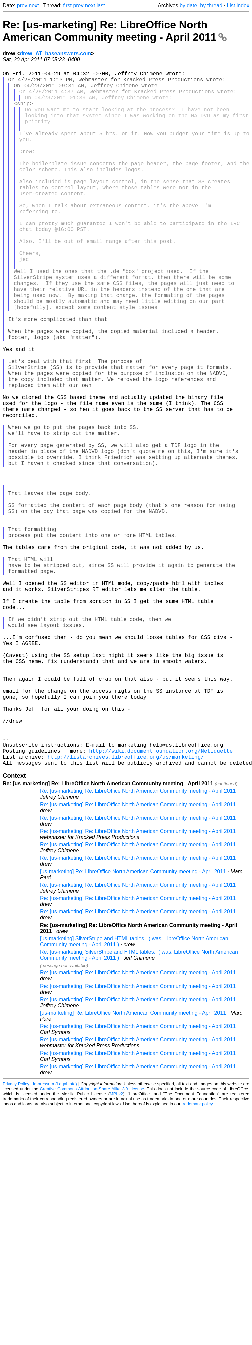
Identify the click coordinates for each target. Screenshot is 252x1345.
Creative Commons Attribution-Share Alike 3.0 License (92, 1243)
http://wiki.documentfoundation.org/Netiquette (161, 902)
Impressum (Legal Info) (55, 1238)
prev (22, 5)
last (101, 5)
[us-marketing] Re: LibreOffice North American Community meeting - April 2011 (133, 1026)
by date (188, 5)
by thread (211, 5)
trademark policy (197, 1258)
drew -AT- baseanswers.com (55, 53)
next (34, 5)
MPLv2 (116, 1248)
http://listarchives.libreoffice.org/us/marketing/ (125, 910)
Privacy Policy (16, 1238)
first (67, 5)
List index (238, 5)
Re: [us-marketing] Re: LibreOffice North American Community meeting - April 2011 (115, 31)
